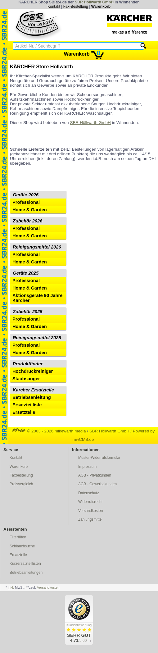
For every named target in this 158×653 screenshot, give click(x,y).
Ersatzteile (23, 412)
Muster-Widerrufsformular (99, 457)
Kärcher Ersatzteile (33, 389)
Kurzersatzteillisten (25, 563)
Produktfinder (28, 363)
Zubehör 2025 (27, 311)
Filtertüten (18, 537)
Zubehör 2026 (27, 220)
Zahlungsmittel (90, 519)
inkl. (11, 587)
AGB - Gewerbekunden (97, 484)
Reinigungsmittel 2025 (37, 337)
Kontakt (53, 6)
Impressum (87, 466)
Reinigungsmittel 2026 (37, 246)
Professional (26, 202)
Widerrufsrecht (90, 502)
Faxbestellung (21, 475)
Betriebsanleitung (31, 397)
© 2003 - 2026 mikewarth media (49, 431)
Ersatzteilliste (27, 404)
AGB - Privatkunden (94, 475)
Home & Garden (29, 209)
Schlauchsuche (22, 546)
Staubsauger (26, 378)
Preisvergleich (21, 484)
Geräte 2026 (25, 194)
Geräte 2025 (25, 273)
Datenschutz (88, 493)
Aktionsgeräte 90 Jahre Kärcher (37, 298)
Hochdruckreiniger (32, 371)
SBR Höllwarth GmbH (94, 2)
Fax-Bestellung (75, 6)
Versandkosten (90, 511)
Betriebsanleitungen (26, 572)
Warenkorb (101, 6)
